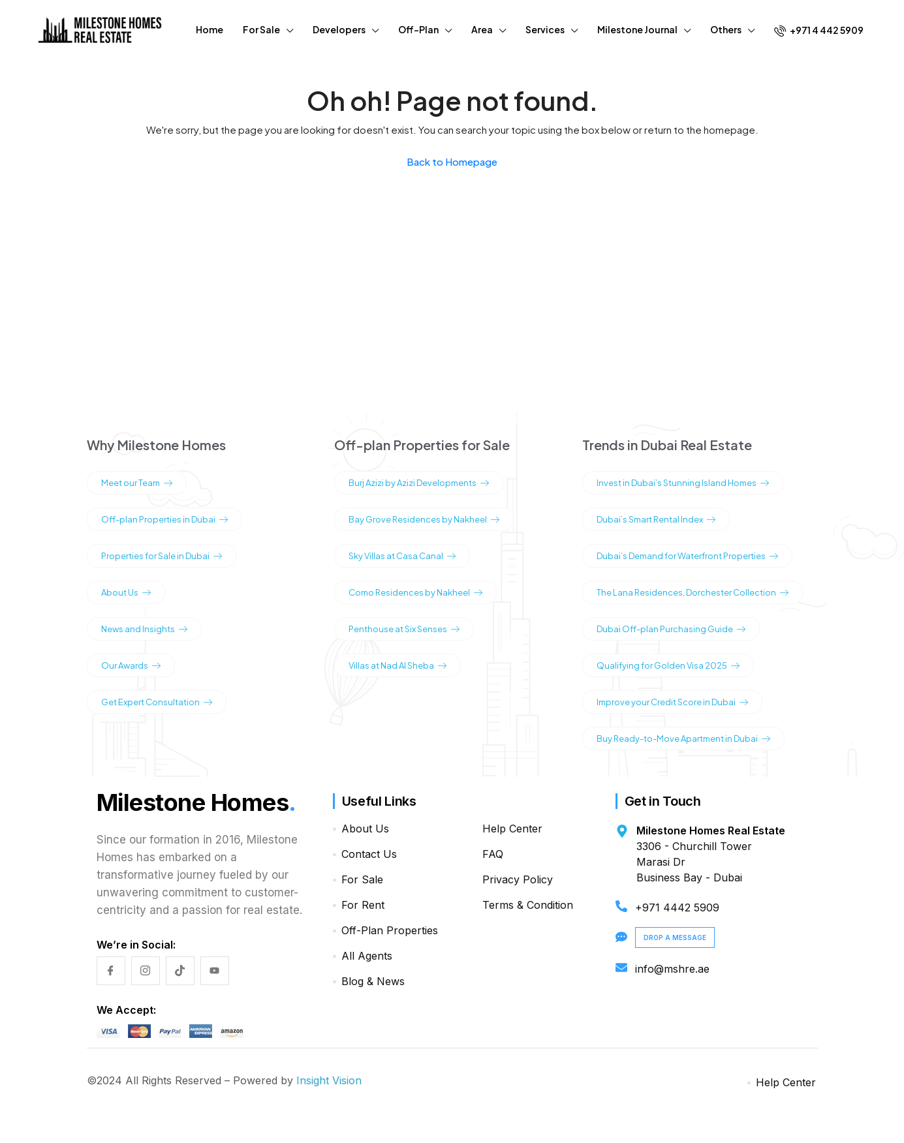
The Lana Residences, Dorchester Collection (692, 592)
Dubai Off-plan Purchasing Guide (671, 629)
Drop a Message (675, 937)
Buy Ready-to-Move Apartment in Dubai (683, 738)
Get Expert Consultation (156, 702)
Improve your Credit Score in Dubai (672, 702)
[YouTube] (214, 970)
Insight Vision (329, 1080)
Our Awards (131, 665)
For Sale (261, 29)
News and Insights (144, 629)
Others (725, 29)
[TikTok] (180, 970)
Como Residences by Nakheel (415, 592)
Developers (339, 29)
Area (482, 29)
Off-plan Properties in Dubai (164, 519)
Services (545, 29)
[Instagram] (145, 970)
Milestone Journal (637, 29)
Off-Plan (418, 29)
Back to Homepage (452, 161)
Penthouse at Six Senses (404, 629)
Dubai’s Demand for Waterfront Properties (687, 556)
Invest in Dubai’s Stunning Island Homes (683, 483)
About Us (126, 592)
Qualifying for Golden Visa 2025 (668, 665)
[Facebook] (111, 970)
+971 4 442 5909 (819, 30)
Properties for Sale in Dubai (161, 556)
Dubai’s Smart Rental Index (656, 519)
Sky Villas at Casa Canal (402, 556)
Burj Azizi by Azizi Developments (419, 483)
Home (209, 29)
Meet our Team (136, 483)
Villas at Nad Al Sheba (397, 665)
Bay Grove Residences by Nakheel (424, 519)
